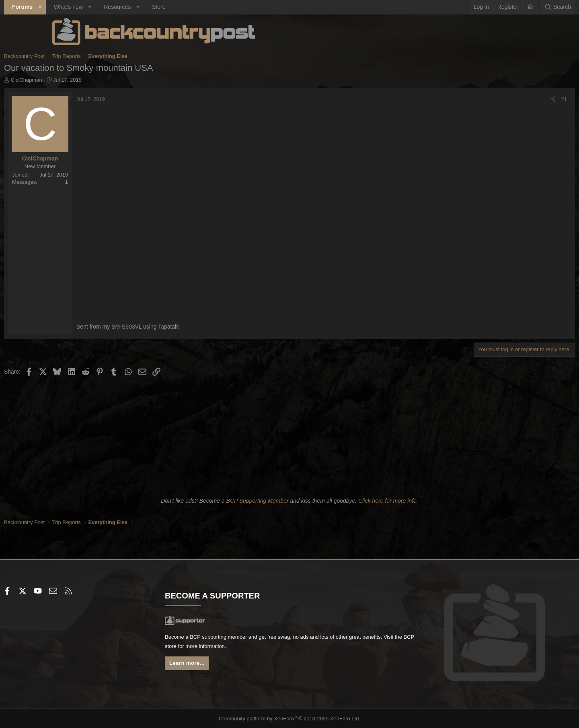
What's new (116, 7)
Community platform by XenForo (289, 718)
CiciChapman (74, 80)
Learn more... (213, 665)
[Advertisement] (289, 435)
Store (207, 7)
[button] (88, 7)
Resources (165, 7)
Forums (70, 7)
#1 (516, 99)
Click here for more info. (388, 501)
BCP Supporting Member (257, 501)
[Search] (509, 7)
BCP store (262, 648)
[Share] (504, 99)
